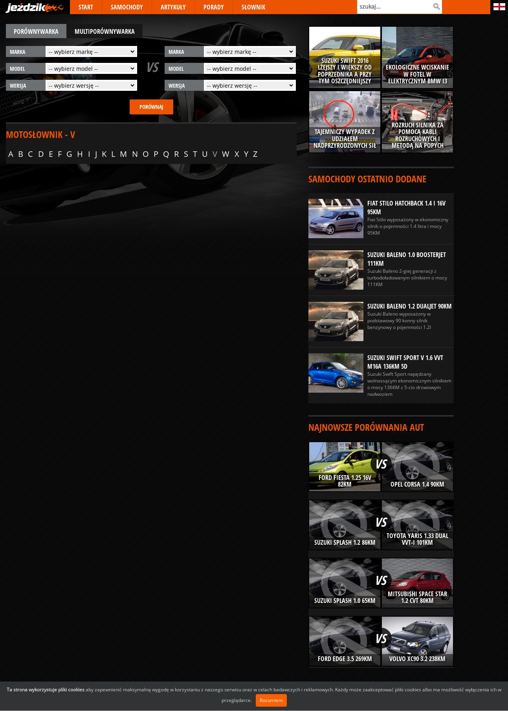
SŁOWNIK (253, 7)
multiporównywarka (105, 31)
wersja (18, 85)
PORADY (214, 7)
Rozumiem (271, 700)
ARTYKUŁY (173, 7)
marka (17, 51)
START (86, 7)
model (17, 68)
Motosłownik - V (40, 134)
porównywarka (36, 31)
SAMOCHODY (127, 7)
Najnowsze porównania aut (366, 427)
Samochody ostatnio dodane (367, 178)
